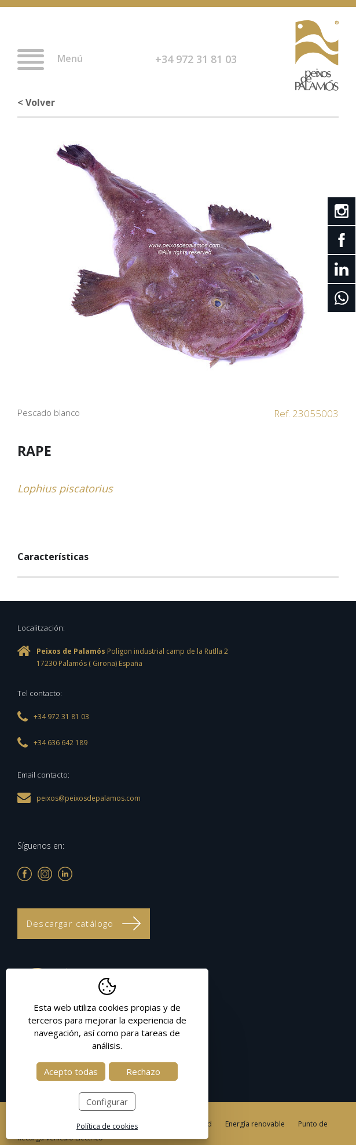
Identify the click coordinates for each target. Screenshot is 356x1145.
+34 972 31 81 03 (196, 59)
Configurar (107, 1101)
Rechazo (143, 1071)
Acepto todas (71, 1071)
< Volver (36, 102)
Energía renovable (255, 1124)
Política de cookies (107, 1126)
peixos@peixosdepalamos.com (88, 798)
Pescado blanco (48, 412)
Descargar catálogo (84, 923)
